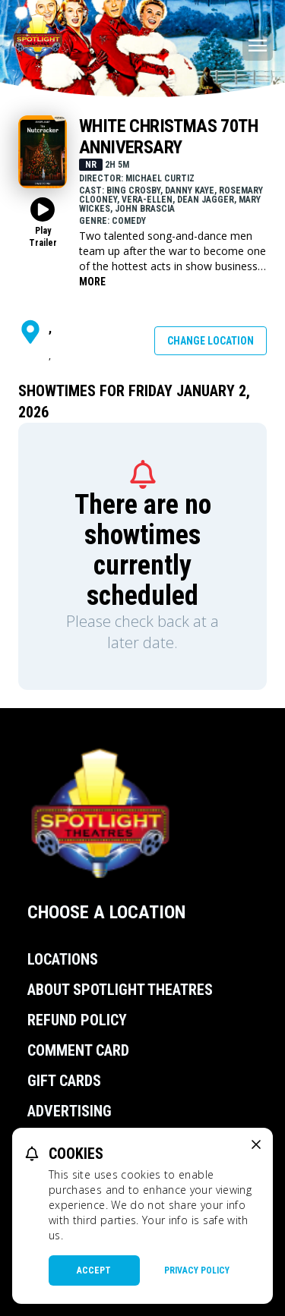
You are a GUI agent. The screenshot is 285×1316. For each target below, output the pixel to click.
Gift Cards (64, 1081)
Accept (94, 1270)
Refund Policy (77, 1020)
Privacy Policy (197, 1270)
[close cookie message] (256, 1144)
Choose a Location (106, 912)
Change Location (210, 341)
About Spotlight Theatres (120, 990)
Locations (62, 959)
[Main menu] (257, 45)
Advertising (69, 1111)
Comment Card (78, 1050)
